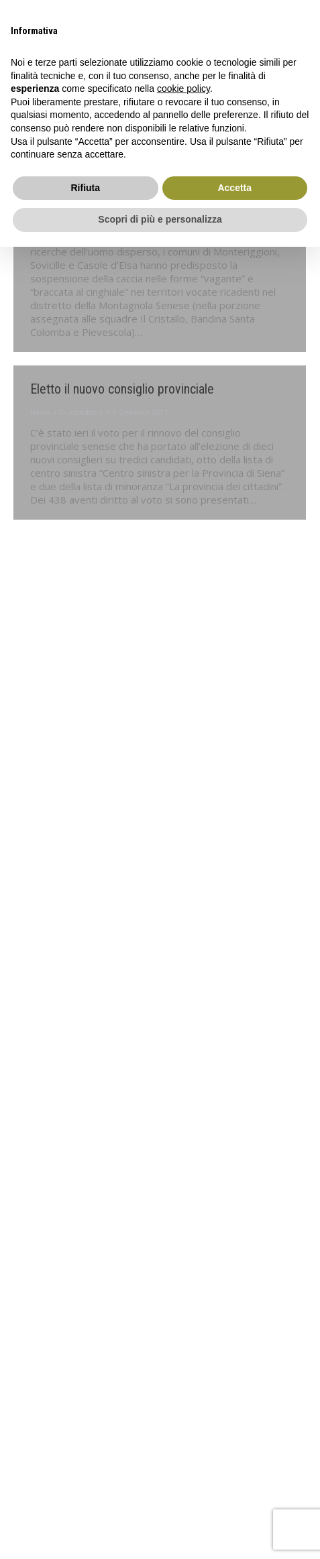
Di (81, 412)
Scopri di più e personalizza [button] (159, 219)
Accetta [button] (234, 187)
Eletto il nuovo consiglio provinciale (122, 389)
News (40, 412)
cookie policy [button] (183, 88)
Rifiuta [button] (85, 187)
